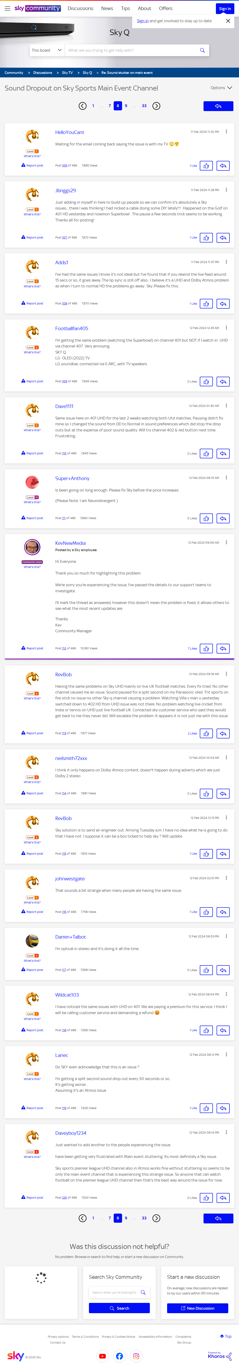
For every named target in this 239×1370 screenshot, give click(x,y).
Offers (165, 8)
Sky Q (120, 32)
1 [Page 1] (93, 105)
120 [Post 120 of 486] (64, 1197)
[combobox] (130, 50)
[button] (226, 131)
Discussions (80, 8)
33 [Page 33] (144, 105)
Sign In (225, 8)
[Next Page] (156, 106)
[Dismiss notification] (228, 21)
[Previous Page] (82, 106)
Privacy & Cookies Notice (118, 1336)
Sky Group (184, 1342)
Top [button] (228, 1336)
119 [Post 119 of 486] (64, 1108)
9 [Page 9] (126, 105)
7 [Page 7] (110, 105)
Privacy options (58, 1336)
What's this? (32, 156)
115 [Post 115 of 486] (64, 853)
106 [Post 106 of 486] (64, 165)
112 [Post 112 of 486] (64, 648)
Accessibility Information (155, 1336)
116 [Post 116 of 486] (64, 912)
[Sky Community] (38, 8)
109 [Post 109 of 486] (64, 381)
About (144, 8)
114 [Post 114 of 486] (64, 793)
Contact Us (57, 1342)
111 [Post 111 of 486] (64, 518)
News (107, 8)
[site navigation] (7, 8)
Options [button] (218, 87)
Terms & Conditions (85, 1336)
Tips (125, 8)
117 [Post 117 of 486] (64, 970)
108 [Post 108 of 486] (64, 303)
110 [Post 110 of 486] (64, 453)
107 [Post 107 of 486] (64, 237)
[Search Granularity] (47, 50)
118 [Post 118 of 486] (64, 1030)
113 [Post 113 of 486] (64, 733)
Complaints (183, 1336)
